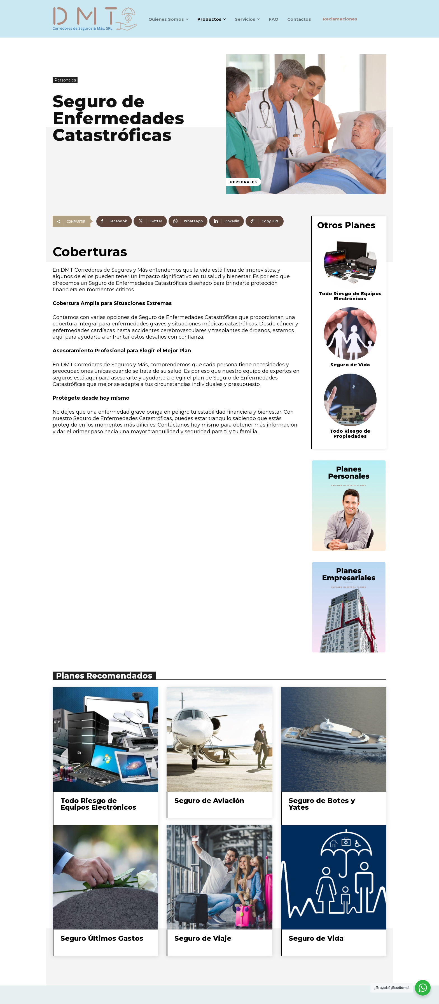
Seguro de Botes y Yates (322, 803)
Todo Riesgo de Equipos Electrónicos (350, 296)
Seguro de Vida (350, 364)
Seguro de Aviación (209, 800)
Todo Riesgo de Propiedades (350, 433)
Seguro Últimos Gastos (101, 938)
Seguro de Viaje (202, 938)
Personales (65, 80)
